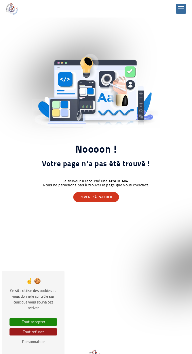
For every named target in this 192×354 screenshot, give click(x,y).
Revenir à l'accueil (96, 197)
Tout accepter (33, 322)
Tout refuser (33, 332)
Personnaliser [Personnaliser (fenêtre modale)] (33, 341)
